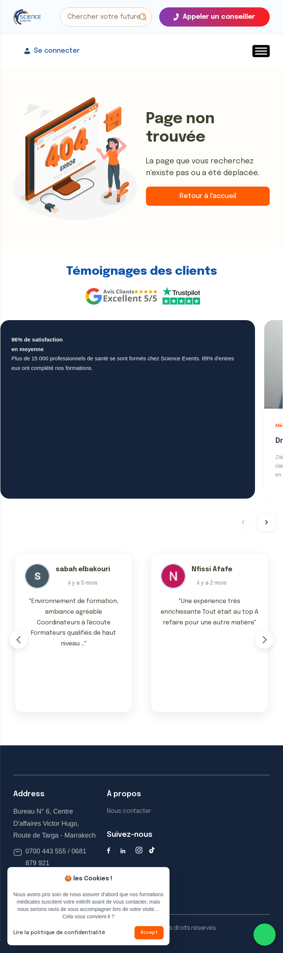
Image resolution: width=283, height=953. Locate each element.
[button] (143, 17)
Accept (149, 933)
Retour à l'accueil (207, 196)
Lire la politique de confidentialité (59, 932)
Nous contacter (129, 811)
